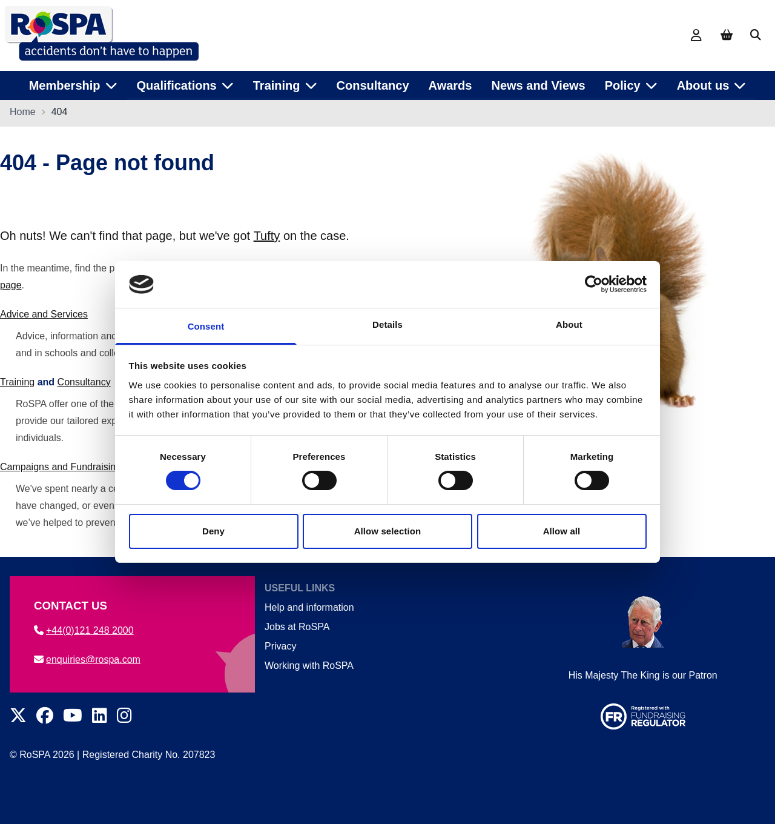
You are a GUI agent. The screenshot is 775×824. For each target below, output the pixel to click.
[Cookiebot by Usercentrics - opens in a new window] (594, 284)
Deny (213, 531)
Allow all (562, 531)
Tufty (267, 237)
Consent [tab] (206, 326)
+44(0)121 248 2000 (84, 630)
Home (23, 113)
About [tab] (569, 324)
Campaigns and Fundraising (60, 468)
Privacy (280, 646)
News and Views (538, 84)
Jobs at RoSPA (297, 627)
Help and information (309, 607)
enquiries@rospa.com (87, 659)
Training (17, 383)
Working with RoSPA (309, 665)
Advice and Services (44, 315)
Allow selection (387, 531)
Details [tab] (387, 324)
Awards (450, 84)
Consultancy (373, 84)
